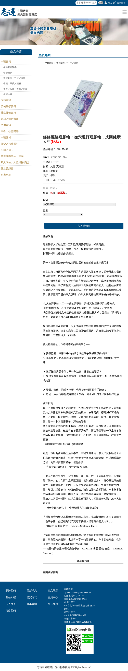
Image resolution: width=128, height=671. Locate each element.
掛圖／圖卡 (7, 150)
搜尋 (100, 2)
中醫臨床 (7, 72)
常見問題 (53, 604)
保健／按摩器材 (10, 143)
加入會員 (11, 604)
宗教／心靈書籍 (10, 131)
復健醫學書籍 (8, 106)
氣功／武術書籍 (10, 119)
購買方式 (32, 597)
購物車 (121, 3)
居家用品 (6, 175)
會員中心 (53, 597)
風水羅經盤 (7, 168)
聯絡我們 (11, 610)
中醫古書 (7, 94)
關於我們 (11, 590)
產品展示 (53, 590)
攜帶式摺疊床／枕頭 (12, 156)
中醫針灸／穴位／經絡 (14, 78)
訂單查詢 (32, 604)
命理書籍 (6, 125)
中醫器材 (6, 137)
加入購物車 (84, 225)
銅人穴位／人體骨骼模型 (15, 162)
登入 (110, 3)
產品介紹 (11, 597)
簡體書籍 (6, 100)
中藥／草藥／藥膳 (12, 83)
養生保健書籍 (8, 112)
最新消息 (32, 590)
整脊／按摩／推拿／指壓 (15, 89)
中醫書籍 (6, 61)
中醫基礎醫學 (10, 67)
